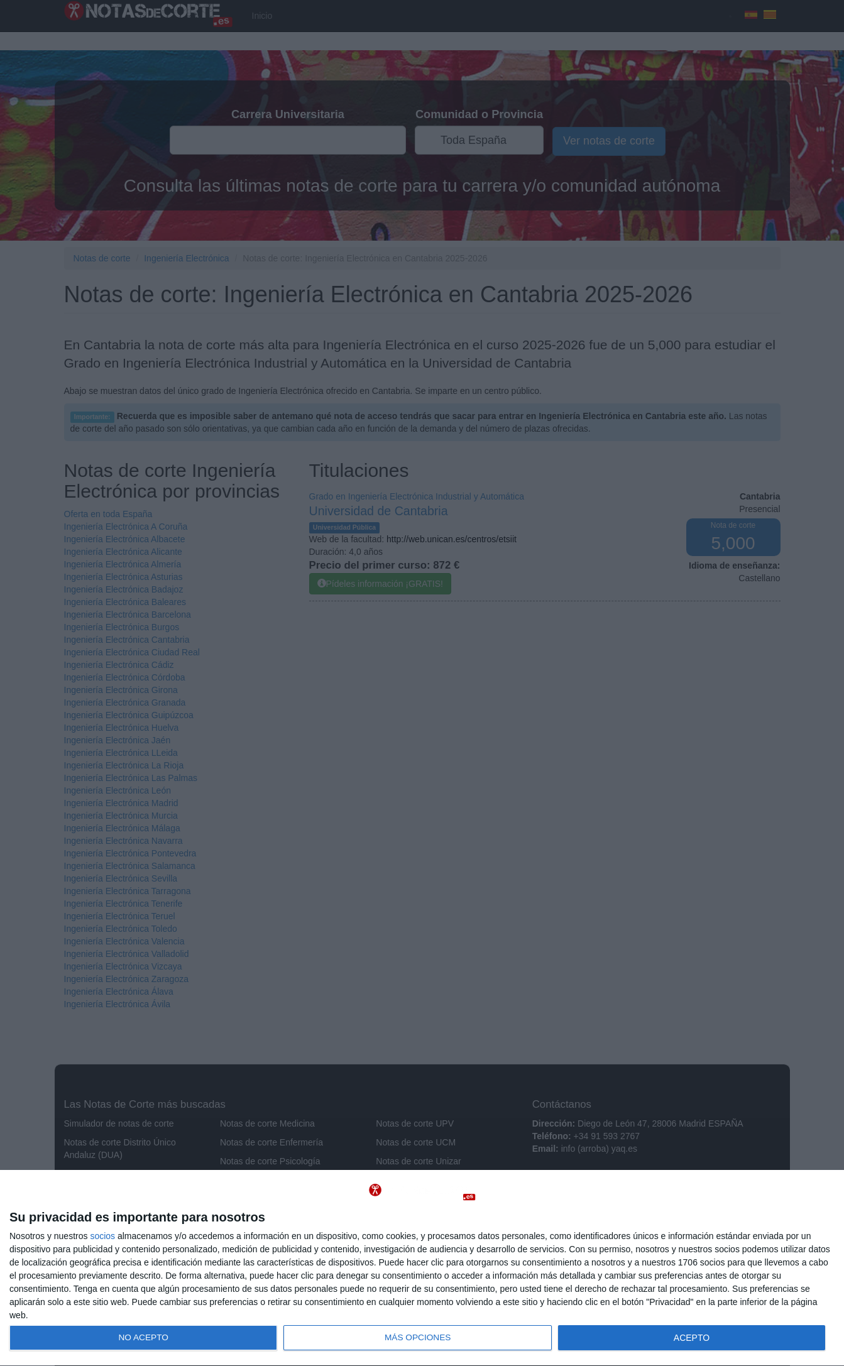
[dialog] (422, 1268)
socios (102, 1236)
